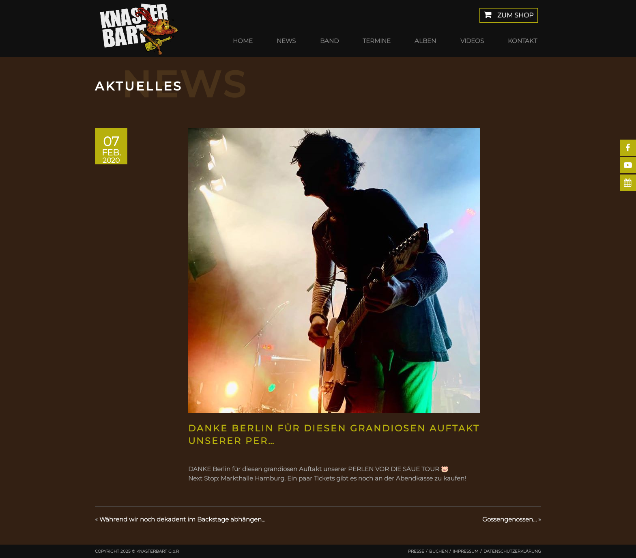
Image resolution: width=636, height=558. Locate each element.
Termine (377, 41)
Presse (416, 551)
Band (329, 41)
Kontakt (522, 41)
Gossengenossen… (509, 519)
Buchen (438, 551)
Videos (472, 41)
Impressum (466, 551)
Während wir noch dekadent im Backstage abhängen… (182, 519)
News (286, 41)
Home (243, 41)
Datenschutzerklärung (512, 551)
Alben (425, 41)
